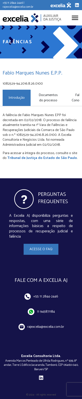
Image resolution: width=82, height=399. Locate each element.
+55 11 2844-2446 (41, 296)
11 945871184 (41, 311)
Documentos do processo (48, 97)
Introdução (17, 98)
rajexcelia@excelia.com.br (41, 327)
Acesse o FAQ (41, 249)
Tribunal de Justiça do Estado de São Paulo (42, 158)
